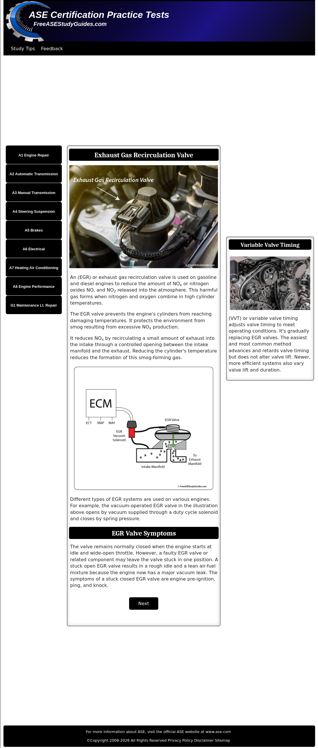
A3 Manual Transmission (33, 193)
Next (143, 603)
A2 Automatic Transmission (34, 174)
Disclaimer (204, 740)
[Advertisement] (158, 100)
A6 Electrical (34, 249)
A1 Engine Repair (33, 155)
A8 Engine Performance (34, 286)
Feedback (52, 48)
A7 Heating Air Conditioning (33, 268)
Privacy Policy (180, 740)
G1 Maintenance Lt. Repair (33, 305)
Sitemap (222, 740)
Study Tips (23, 48)
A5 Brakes (34, 230)
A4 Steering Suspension (33, 211)
